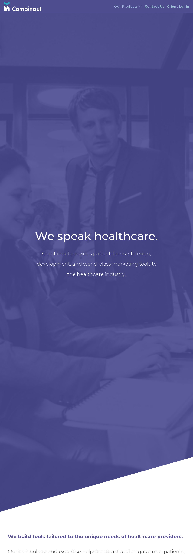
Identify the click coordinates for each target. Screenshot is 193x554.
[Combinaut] (22, 6)
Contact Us (154, 6)
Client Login (178, 6)
